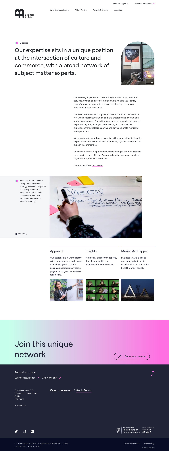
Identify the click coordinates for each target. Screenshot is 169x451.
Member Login (120, 4)
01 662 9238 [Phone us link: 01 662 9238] (20, 406)
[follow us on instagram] (24, 431)
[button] (59, 11)
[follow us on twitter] (16, 431)
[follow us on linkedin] (32, 431)
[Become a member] (144, 3)
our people (97, 165)
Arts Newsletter (51, 377)
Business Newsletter (27, 377)
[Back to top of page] (152, 373)
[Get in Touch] (83, 390)
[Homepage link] (31, 13)
